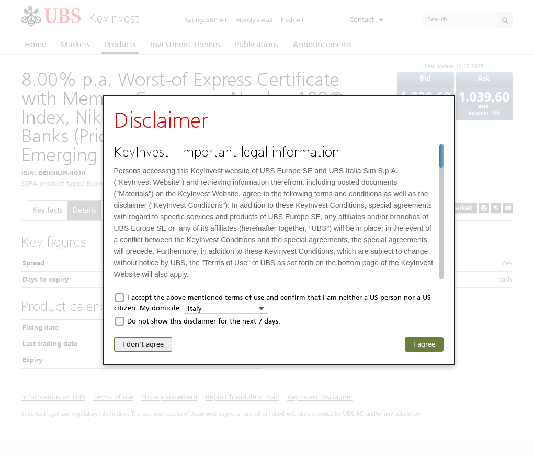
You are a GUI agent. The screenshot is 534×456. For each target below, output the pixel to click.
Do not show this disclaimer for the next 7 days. (203, 321)
